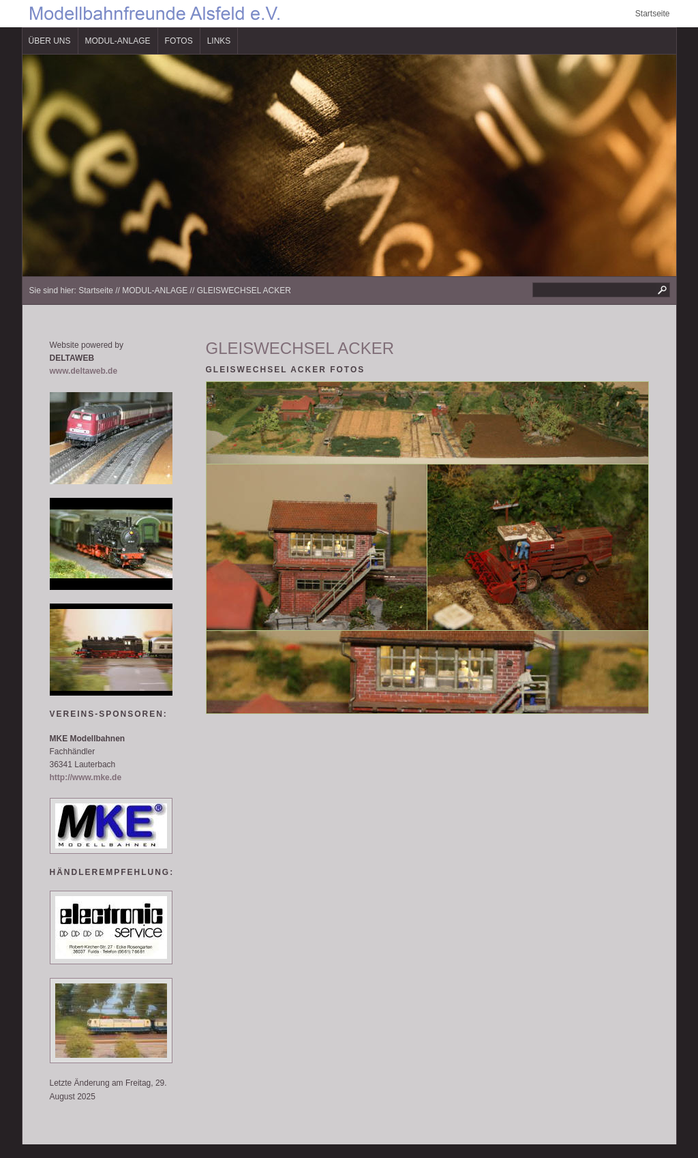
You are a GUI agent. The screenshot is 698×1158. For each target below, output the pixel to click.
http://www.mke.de (86, 777)
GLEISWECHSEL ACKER (244, 290)
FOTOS (179, 41)
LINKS (219, 41)
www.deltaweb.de (84, 371)
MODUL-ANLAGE (118, 41)
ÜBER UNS (50, 41)
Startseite (652, 13)
